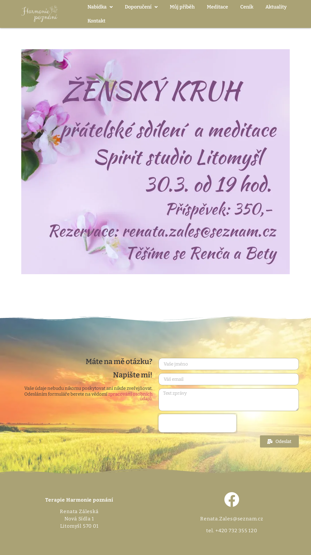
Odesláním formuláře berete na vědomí (88, 396)
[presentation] (197, 423)
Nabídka (100, 7)
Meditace (217, 7)
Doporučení (141, 7)
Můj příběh (182, 7)
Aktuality (276, 7)
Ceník (246, 7)
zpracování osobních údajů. (130, 396)
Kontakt (96, 21)
